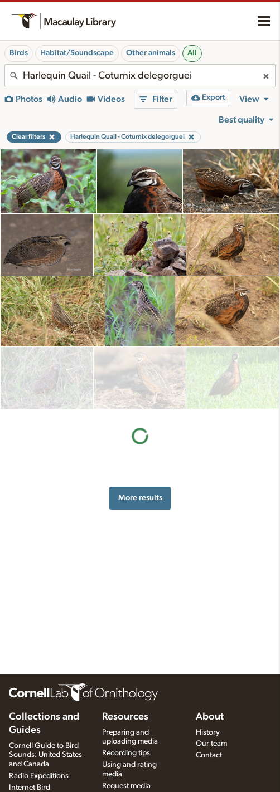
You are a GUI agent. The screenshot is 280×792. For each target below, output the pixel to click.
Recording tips (126, 753)
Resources (125, 717)
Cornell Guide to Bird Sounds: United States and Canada (45, 755)
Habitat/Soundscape (77, 53)
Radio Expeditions (39, 776)
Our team (211, 743)
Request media (126, 786)
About (210, 717)
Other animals (150, 53)
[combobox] (140, 76)
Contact (209, 755)
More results (140, 435)
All (192, 53)
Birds (18, 53)
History (208, 732)
